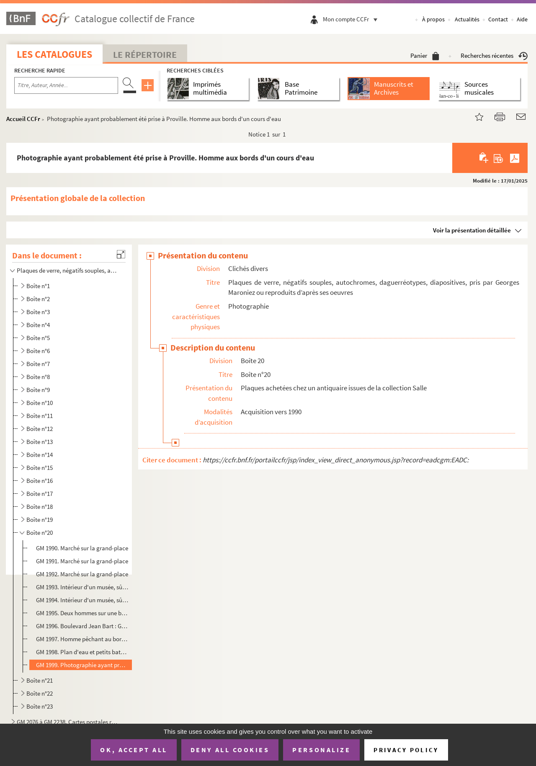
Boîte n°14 (39, 455)
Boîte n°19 (39, 520)
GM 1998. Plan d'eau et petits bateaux (82, 652)
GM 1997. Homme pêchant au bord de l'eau (82, 639)
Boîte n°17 (39, 494)
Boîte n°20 (39, 532)
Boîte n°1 (38, 286)
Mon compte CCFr (352, 19)
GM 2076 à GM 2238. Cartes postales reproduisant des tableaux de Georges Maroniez (68, 722)
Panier (424, 55)
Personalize (321, 749)
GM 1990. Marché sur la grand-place (82, 548)
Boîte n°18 (39, 507)
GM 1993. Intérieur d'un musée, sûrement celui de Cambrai (82, 587)
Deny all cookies (230, 749)
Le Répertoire (145, 54)
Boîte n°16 (39, 481)
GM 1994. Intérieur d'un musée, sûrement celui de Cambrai (82, 600)
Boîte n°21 (39, 680)
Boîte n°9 (38, 390)
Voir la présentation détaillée (472, 230)
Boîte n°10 (39, 403)
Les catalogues (54, 54)
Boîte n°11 (39, 416)
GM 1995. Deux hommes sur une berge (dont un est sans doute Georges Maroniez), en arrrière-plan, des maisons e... (82, 613)
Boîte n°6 (38, 351)
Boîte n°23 (39, 706)
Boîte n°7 (38, 364)
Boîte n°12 (39, 429)
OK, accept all (133, 749)
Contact (498, 19)
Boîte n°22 (39, 693)
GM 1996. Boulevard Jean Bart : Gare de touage (82, 626)
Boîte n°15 (39, 468)
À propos (433, 19)
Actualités (467, 19)
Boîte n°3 (38, 312)
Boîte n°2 (38, 299)
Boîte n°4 (38, 325)
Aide (522, 19)
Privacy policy (406, 750)
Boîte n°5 (38, 338)
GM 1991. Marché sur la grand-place (82, 561)
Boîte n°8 (38, 377)
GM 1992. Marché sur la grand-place (82, 574)
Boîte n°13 (39, 442)
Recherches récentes (494, 55)
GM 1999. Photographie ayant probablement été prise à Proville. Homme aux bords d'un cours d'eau (82, 665)
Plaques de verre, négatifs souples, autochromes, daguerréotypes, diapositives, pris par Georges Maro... (68, 270)
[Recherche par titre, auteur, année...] (66, 85)
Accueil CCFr (23, 119)
